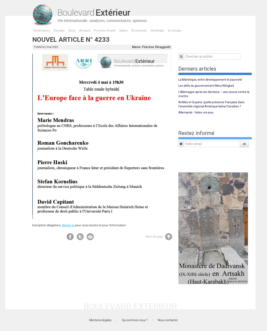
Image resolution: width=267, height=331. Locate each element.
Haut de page (159, 236)
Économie (139, 30)
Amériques (41, 30)
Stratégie (157, 30)
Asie (71, 30)
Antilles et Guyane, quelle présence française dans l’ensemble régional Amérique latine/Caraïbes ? (211, 104)
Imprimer (90, 236)
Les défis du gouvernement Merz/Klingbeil (206, 85)
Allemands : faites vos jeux (195, 112)
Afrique (84, 30)
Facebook (70, 236)
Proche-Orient (105, 30)
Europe (59, 30)
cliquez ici (68, 225)
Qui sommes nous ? (135, 320)
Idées (123, 30)
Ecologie (174, 30)
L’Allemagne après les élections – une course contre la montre (213, 94)
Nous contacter (168, 320)
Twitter (80, 236)
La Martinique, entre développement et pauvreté (210, 79)
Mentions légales (100, 320)
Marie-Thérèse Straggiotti (151, 47)
